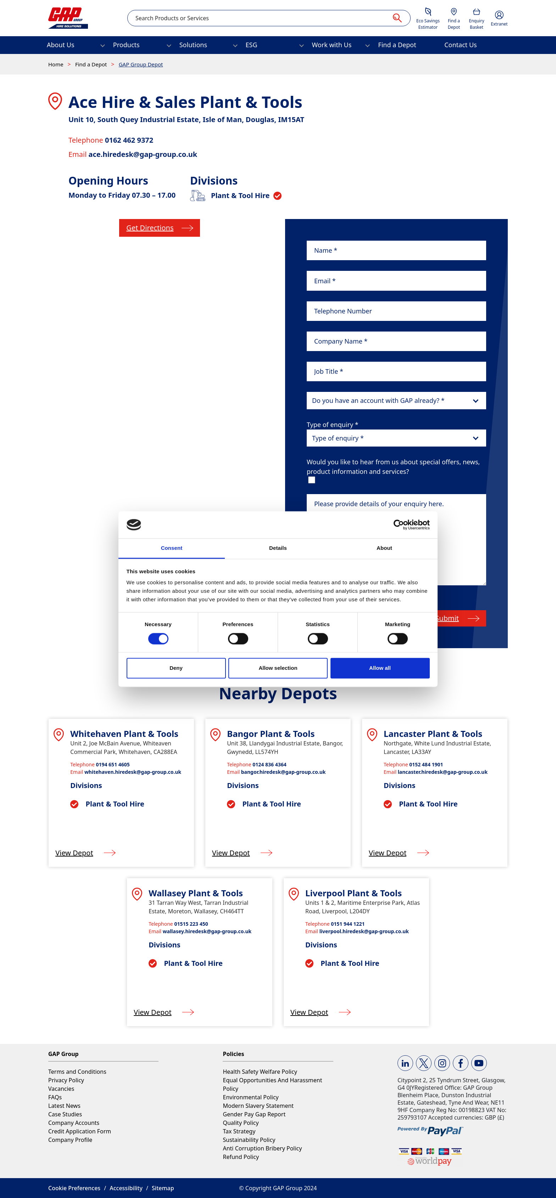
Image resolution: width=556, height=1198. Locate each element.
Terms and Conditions (77, 1072)
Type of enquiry (332, 424)
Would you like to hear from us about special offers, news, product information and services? (393, 467)
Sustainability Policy (249, 1140)
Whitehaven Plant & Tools (124, 733)
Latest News (64, 1106)
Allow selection (277, 668)
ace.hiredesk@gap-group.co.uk (143, 154)
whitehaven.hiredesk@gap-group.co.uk (132, 771)
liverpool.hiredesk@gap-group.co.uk (364, 931)
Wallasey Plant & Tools (196, 892)
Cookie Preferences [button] (74, 1188)
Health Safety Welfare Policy (260, 1072)
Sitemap (163, 1188)
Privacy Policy (66, 1080)
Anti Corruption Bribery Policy (262, 1148)
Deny (176, 668)
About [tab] (384, 548)
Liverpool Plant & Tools (353, 892)
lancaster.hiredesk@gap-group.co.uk (443, 771)
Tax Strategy (239, 1131)
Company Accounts (73, 1123)
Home (56, 64)
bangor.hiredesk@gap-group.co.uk (283, 771)
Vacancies (61, 1089)
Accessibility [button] (126, 1188)
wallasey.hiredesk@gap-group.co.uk (207, 931)
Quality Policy (240, 1123)
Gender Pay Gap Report (254, 1114)
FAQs (55, 1097)
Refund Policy (241, 1157)
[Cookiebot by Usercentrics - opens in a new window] (399, 524)
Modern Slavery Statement (258, 1106)
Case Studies (65, 1114)
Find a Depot (91, 64)
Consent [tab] (172, 548)
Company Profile (70, 1140)
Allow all (380, 668)
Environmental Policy (250, 1097)
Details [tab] (278, 548)
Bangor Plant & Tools (271, 733)
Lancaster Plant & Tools (433, 733)
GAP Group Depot (141, 64)
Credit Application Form (79, 1131)
